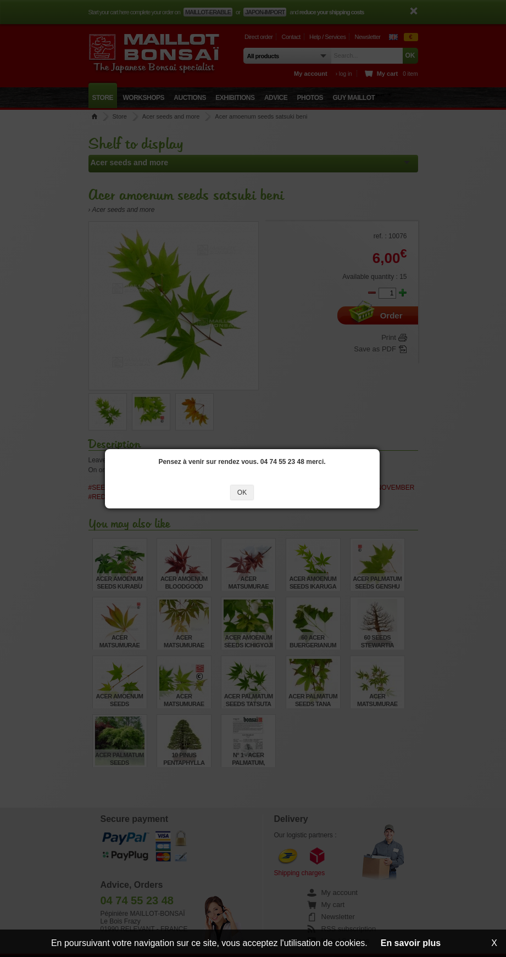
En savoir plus (411, 943)
